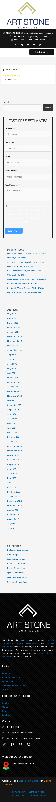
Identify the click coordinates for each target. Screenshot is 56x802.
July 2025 (11, 359)
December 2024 (14, 391)
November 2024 (14, 396)
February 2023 (13, 492)
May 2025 (11, 368)
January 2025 (13, 387)
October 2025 (13, 345)
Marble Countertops (16, 568)
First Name (10, 128)
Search (6, 102)
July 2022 (11, 524)
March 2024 (12, 432)
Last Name (9, 142)
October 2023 (13, 455)
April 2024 (11, 428)
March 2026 (12, 323)
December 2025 (14, 336)
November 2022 (14, 505)
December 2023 (14, 446)
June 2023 (12, 473)
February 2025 (13, 382)
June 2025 (12, 364)
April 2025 (11, 373)
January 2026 (13, 332)
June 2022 (12, 528)
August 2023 (13, 464)
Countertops (12, 554)
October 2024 (13, 400)
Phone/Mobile (11, 170)
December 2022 (14, 501)
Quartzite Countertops (17, 577)
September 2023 (14, 460)
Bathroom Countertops (17, 550)
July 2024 (11, 414)
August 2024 (13, 409)
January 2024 (13, 441)
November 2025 (14, 341)
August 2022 (13, 519)
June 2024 (12, 418)
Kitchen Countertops (16, 563)
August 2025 (13, 355)
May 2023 (11, 478)
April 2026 (11, 318)
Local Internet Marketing (30, 781)
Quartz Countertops (16, 572)
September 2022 (14, 514)
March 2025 (12, 377)
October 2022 (13, 510)
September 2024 (14, 405)
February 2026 (13, 327)
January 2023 (13, 496)
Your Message (11, 185)
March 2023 (12, 487)
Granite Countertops (16, 559)
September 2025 (14, 350)
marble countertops (27, 643)
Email (7, 156)
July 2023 (11, 469)
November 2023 (14, 451)
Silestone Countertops (17, 582)
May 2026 (11, 313)
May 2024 (11, 423)
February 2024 (13, 437)
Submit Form (14, 231)
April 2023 (11, 482)
